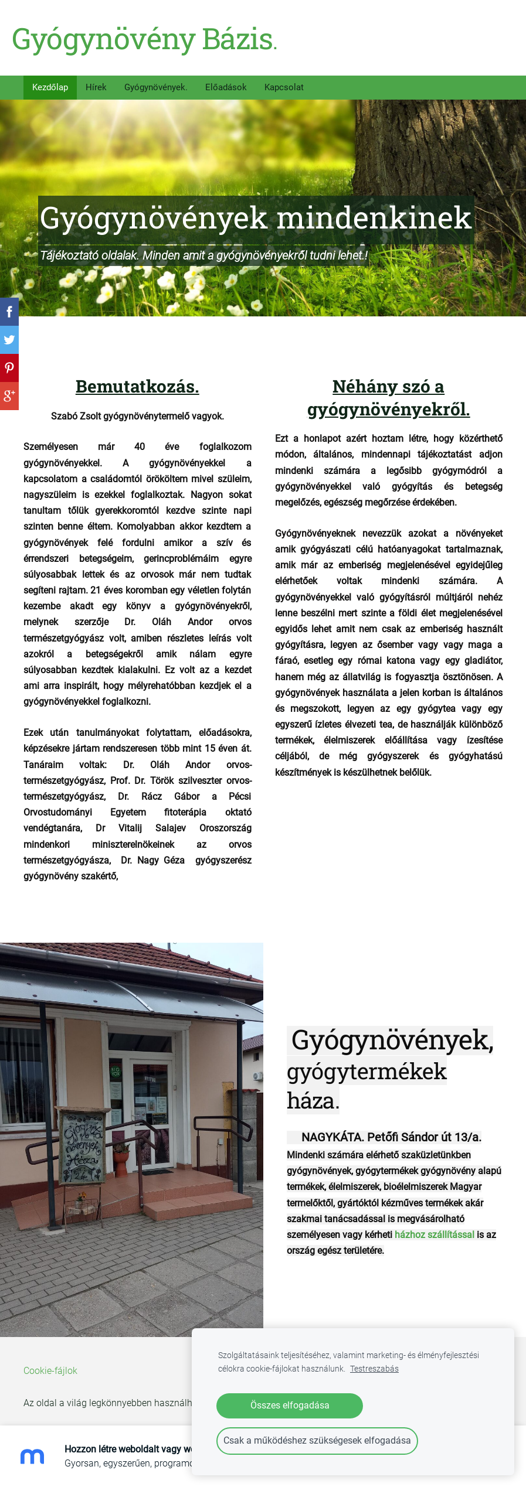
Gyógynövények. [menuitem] (156, 79)
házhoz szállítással (434, 1226)
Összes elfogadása (290, 1405)
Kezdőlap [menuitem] (50, 79)
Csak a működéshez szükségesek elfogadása (317, 1440)
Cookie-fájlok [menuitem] (50, 1362)
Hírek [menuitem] (96, 79)
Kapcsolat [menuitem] (284, 79)
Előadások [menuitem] (226, 79)
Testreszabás (374, 1369)
